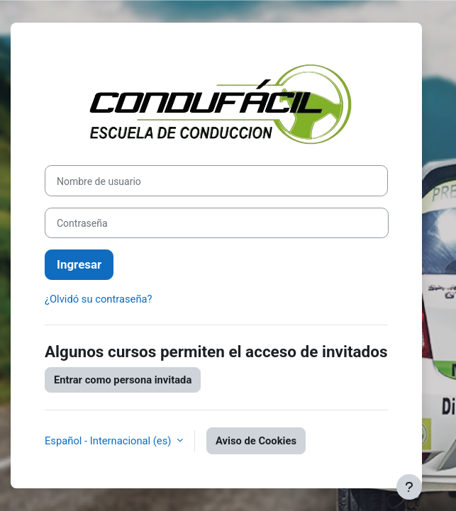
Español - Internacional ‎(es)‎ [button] (109, 440)
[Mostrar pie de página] (409, 487)
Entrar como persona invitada (122, 380)
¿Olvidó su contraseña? (98, 299)
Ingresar (79, 264)
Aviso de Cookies (256, 440)
